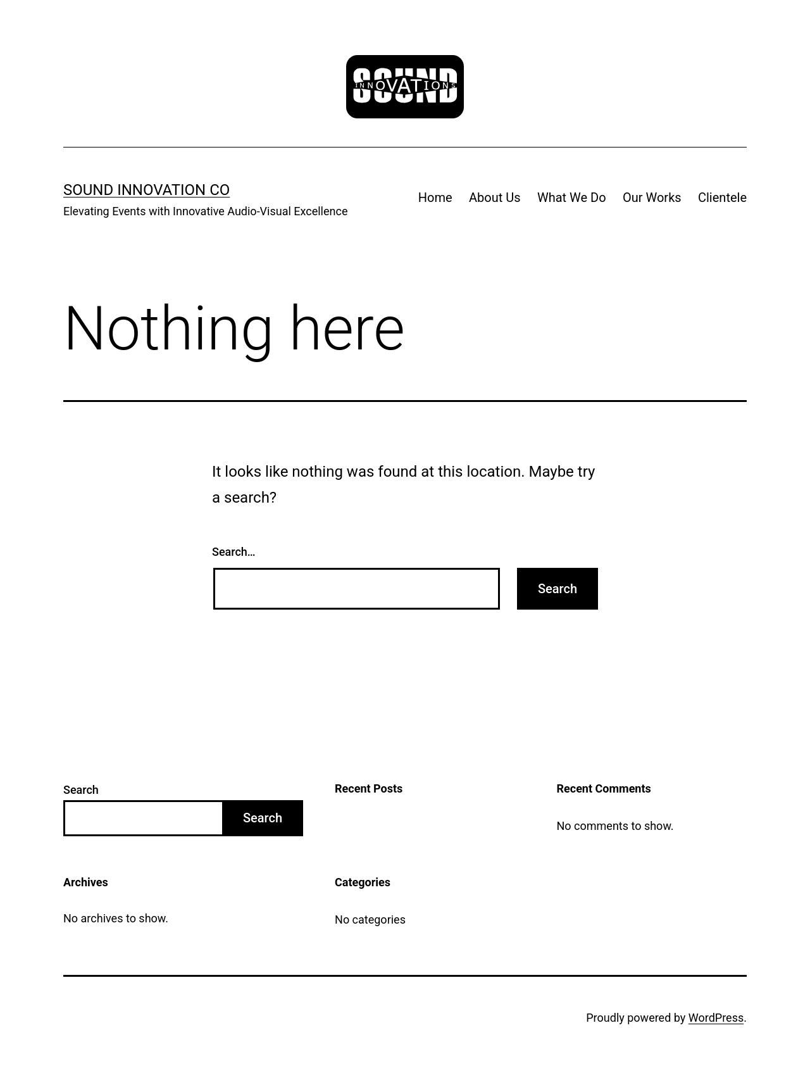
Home (435, 197)
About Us (495, 197)
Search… (234, 551)
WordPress (716, 1017)
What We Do (571, 197)
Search (81, 789)
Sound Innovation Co (146, 190)
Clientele (722, 197)
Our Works (652, 197)
